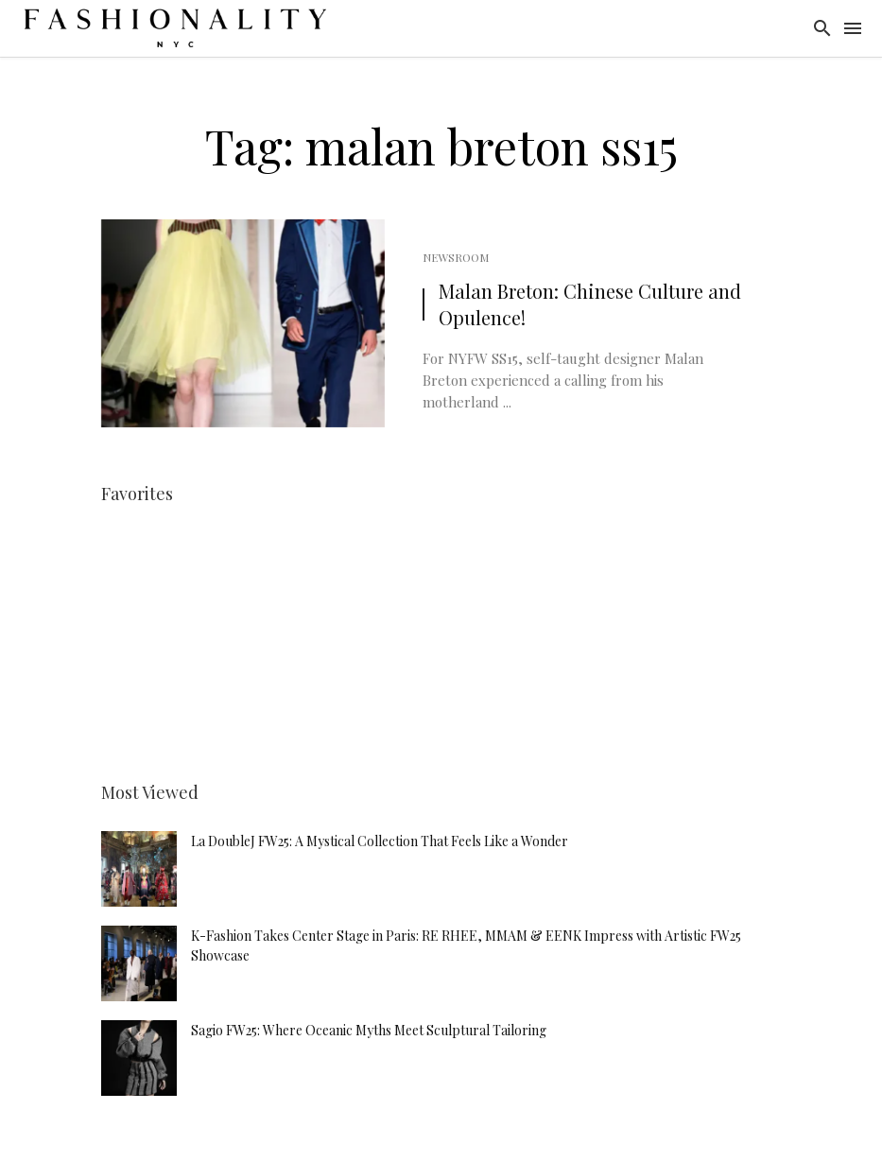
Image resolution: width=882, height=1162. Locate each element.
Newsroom (456, 257)
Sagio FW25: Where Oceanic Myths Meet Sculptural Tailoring (368, 1030)
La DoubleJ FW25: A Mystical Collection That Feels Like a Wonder (379, 841)
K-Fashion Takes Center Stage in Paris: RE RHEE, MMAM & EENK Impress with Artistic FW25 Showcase (466, 945)
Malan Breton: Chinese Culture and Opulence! (590, 304)
